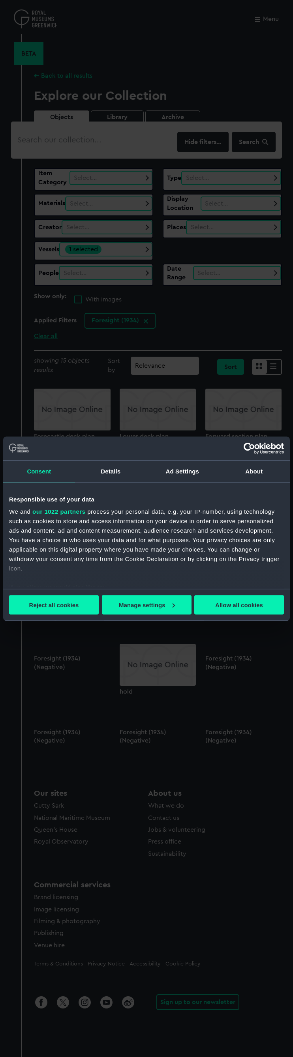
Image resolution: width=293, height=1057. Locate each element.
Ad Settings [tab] (182, 471)
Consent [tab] (39, 471)
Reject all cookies (54, 604)
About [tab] (254, 471)
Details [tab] (110, 471)
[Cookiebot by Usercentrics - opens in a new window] (249, 448)
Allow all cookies (239, 604)
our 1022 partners (58, 511)
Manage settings (147, 604)
